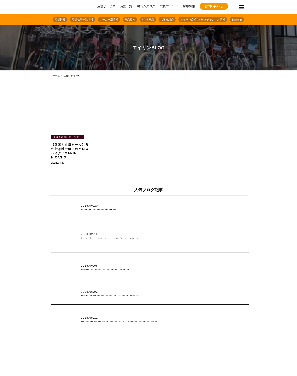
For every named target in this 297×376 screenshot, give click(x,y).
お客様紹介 (167, 19)
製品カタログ (146, 6)
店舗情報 (60, 19)
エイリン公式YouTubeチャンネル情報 (202, 19)
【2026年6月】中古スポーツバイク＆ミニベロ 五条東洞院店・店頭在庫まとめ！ (144, 269)
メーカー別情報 (109, 19)
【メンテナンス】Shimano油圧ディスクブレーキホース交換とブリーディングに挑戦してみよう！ (157, 238)
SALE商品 (148, 19)
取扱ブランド (169, 6)
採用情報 (189, 6)
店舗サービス (106, 6)
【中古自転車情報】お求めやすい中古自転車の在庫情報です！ (128, 209)
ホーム (56, 75)
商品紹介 (130, 19)
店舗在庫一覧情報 (82, 19)
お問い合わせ (214, 6)
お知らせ (237, 19)
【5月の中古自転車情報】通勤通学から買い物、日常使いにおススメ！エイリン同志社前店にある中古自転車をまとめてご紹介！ (164, 322)
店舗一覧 (126, 6)
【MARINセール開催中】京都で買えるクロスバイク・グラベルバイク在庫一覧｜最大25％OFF (154, 295)
